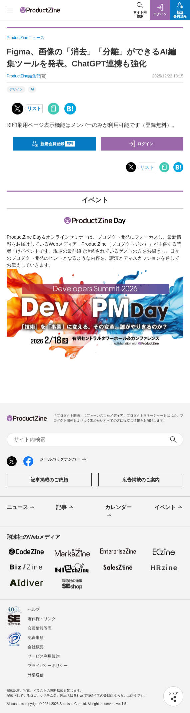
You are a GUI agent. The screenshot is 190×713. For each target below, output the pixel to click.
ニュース (21, 507)
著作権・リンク (42, 619)
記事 (65, 507)
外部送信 (36, 675)
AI (32, 89)
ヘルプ (34, 609)
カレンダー (118, 511)
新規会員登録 (53, 144)
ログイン (141, 144)
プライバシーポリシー (48, 665)
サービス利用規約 (44, 656)
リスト (34, 108)
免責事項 (36, 637)
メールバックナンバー (64, 459)
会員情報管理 (40, 628)
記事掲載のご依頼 (49, 479)
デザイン (16, 89)
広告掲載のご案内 (141, 479)
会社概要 (36, 647)
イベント (168, 507)
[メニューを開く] (10, 10)
